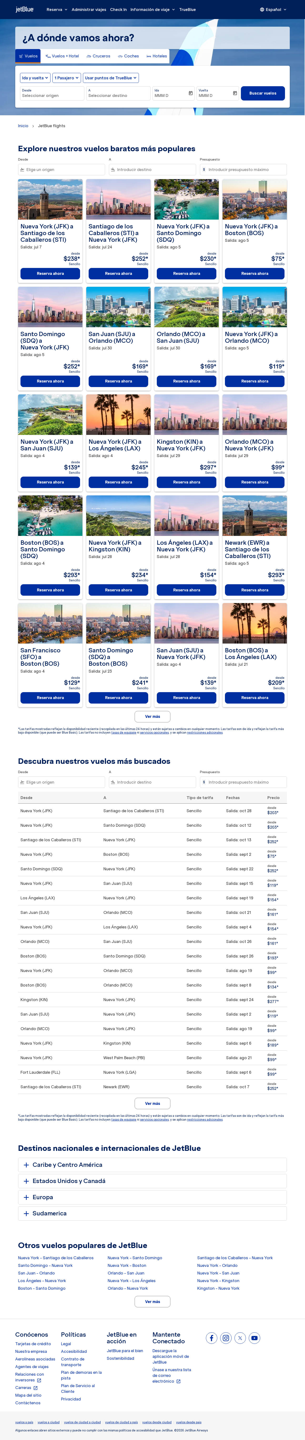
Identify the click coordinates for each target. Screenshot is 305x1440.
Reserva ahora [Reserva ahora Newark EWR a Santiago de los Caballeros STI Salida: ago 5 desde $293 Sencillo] (254, 590)
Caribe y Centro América (62, 1165)
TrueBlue (187, 9)
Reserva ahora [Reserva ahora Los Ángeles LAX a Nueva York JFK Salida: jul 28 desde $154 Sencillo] (186, 590)
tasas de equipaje (123, 732)
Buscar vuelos (262, 93)
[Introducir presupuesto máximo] (245, 169)
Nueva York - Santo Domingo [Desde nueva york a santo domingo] (135, 1257)
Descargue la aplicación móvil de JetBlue (170, 1356)
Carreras (26, 1387)
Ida (157, 90)
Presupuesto (210, 159)
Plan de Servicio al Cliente (78, 1388)
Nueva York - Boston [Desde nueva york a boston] (127, 1265)
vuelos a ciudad (49, 1422)
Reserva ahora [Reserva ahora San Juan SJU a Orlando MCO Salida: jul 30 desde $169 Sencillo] (118, 381)
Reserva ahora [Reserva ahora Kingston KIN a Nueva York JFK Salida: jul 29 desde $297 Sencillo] (186, 482)
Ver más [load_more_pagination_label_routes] (152, 1301)
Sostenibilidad (120, 1358)
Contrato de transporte (72, 1362)
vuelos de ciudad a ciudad (82, 1422)
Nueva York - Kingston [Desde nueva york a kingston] (218, 1280)
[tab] (28, 56)
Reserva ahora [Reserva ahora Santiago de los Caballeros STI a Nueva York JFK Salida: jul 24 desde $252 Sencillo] (118, 273)
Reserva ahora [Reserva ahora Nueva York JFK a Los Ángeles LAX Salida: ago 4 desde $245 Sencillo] (118, 482)
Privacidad (71, 1399)
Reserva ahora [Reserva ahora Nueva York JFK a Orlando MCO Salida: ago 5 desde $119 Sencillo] (254, 381)
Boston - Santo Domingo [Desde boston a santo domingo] (42, 1288)
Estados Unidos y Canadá (64, 1181)
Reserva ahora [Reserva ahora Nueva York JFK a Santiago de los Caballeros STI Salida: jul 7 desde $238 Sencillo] (50, 273)
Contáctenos (28, 1402)
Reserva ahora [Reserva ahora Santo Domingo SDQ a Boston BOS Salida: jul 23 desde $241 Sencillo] (118, 697)
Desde (26, 90)
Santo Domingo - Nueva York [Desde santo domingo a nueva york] (45, 1265)
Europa (37, 1197)
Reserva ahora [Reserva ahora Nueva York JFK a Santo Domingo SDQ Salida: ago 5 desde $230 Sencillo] (186, 273)
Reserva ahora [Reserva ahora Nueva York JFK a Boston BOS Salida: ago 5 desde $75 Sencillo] (254, 273)
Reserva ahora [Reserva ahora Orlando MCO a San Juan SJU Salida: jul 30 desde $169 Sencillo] (186, 381)
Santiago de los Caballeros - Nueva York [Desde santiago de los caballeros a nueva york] (235, 1257)
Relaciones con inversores (29, 1377)
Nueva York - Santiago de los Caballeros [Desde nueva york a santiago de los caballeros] (56, 1257)
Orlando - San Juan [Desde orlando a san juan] (126, 1273)
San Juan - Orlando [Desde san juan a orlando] (36, 1273)
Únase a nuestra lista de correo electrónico (171, 1375)
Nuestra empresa (31, 1351)
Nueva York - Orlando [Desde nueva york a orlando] (217, 1265)
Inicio (23, 125)
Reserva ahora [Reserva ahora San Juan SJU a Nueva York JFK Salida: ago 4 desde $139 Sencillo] (186, 697)
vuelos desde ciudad (157, 1422)
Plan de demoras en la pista (81, 1375)
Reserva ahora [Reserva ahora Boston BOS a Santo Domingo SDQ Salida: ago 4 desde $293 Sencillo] (50, 590)
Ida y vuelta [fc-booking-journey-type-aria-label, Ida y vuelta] (33, 78)
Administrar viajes (89, 9)
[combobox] (52, 95)
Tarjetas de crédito (33, 1343)
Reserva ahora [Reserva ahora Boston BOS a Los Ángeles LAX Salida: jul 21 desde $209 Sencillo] (254, 697)
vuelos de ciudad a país (121, 1422)
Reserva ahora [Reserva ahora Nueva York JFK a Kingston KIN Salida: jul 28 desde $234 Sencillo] (118, 590)
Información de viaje (154, 9)
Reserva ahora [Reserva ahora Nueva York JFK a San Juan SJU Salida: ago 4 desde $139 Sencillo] (50, 482)
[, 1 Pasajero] (64, 78)
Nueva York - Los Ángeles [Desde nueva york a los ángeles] (132, 1280)
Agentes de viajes (32, 1366)
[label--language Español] (273, 9)
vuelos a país (24, 1422)
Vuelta (203, 90)
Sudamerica (44, 1213)
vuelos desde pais (188, 1422)
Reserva (58, 9)
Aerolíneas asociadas (35, 1359)
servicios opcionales (154, 732)
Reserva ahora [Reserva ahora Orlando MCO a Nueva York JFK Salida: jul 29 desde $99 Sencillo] (254, 482)
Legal (66, 1343)
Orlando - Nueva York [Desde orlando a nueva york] (128, 1288)
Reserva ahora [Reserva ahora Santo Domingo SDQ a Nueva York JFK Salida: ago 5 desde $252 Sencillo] (50, 381)
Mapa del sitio (28, 1395)
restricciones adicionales (205, 732)
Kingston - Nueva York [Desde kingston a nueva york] (218, 1288)
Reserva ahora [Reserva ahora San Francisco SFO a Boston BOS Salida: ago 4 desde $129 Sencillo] (50, 697)
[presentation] (273, 9)
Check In (118, 9)
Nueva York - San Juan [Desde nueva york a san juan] (218, 1273)
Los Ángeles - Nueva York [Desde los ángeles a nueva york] (42, 1280)
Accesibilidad (74, 1351)
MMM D (161, 95)
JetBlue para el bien (125, 1350)
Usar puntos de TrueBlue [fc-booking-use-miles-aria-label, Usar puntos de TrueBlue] (108, 78)
